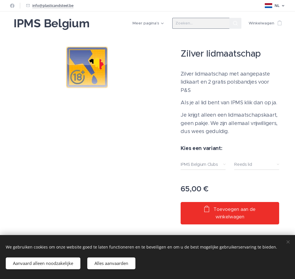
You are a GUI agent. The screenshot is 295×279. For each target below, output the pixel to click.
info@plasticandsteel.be (52, 5)
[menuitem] (147, 23)
